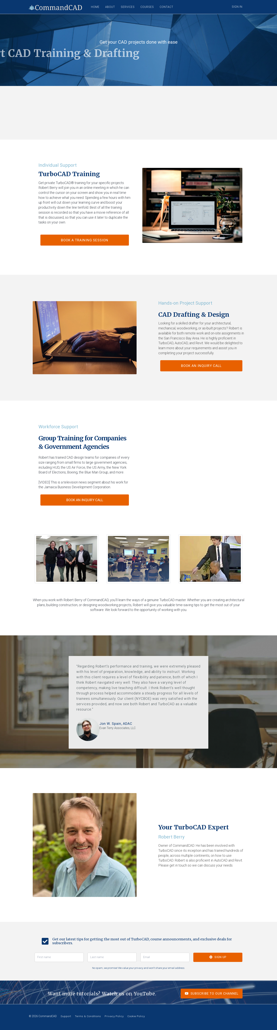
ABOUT (110, 6)
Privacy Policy (114, 1016)
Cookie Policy (136, 1016)
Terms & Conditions (88, 1016)
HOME (95, 6)
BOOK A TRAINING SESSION (84, 240)
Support (66, 1016)
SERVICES (128, 6)
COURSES (147, 6)
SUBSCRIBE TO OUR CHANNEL (212, 993)
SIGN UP (217, 957)
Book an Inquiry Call (201, 366)
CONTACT (166, 6)
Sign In (237, 6)
